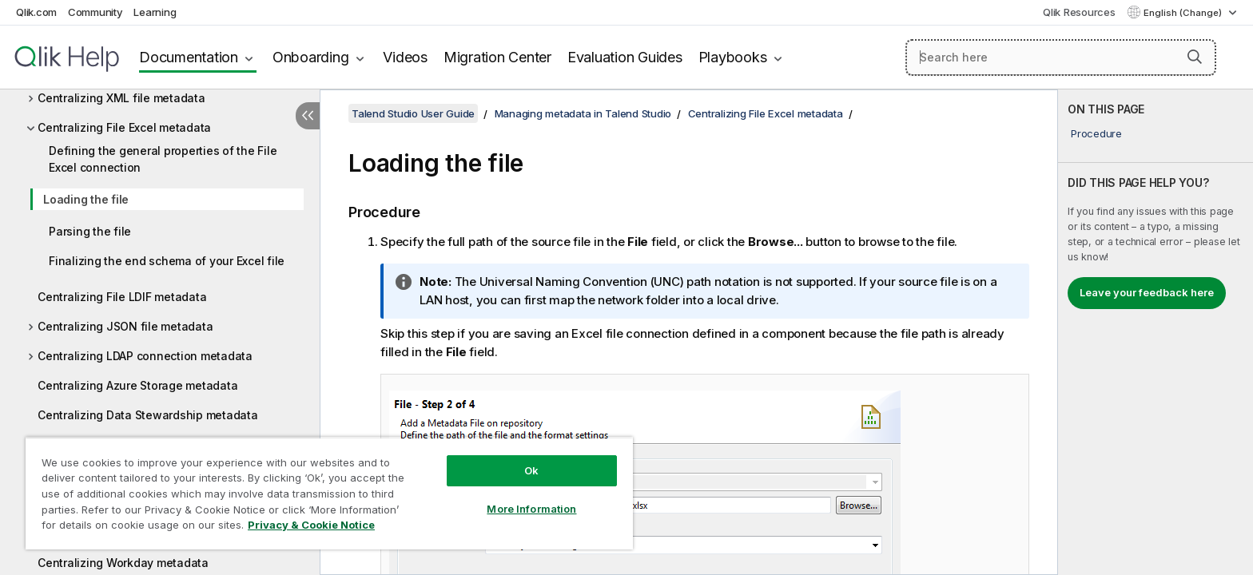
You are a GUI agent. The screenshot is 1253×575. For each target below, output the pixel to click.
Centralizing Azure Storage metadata (137, 385)
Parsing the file (90, 231)
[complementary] (1155, 332)
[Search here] (1061, 57)
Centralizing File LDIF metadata (122, 296)
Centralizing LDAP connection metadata (145, 356)
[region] (329, 493)
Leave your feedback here (1147, 292)
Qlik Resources (1079, 12)
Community (95, 12)
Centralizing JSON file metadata (125, 326)
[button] (1195, 57)
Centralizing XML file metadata (121, 98)
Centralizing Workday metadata (123, 562)
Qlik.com (36, 12)
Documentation (188, 57)
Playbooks (732, 57)
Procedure (1096, 133)
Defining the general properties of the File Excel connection (162, 159)
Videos (405, 57)
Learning (154, 12)
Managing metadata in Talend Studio (583, 113)
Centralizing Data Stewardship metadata (148, 415)
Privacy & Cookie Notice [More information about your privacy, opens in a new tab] (311, 524)
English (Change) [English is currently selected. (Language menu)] (1184, 12)
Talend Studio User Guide (413, 113)
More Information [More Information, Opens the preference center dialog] (531, 508)
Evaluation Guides (624, 57)
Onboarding (310, 57)
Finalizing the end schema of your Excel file (166, 261)
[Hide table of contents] (308, 115)
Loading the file (86, 199)
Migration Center (497, 57)
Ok (531, 470)
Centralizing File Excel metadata (124, 127)
